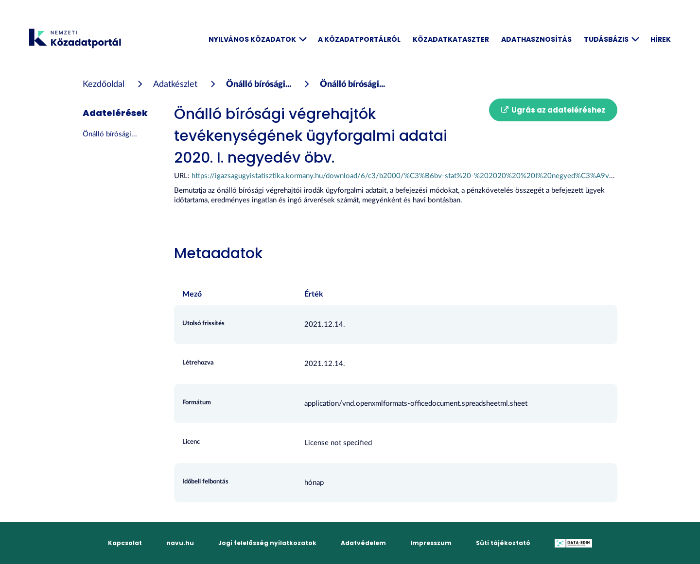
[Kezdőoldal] (103, 84)
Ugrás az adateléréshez (553, 110)
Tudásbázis (611, 39)
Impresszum (431, 543)
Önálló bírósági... (258, 84)
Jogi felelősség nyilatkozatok (267, 543)
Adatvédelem (363, 543)
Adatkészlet (175, 84)
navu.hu (180, 543)
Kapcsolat (125, 543)
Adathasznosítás (536, 39)
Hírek (660, 39)
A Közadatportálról (359, 39)
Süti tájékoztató (503, 543)
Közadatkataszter (451, 39)
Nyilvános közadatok (257, 39)
